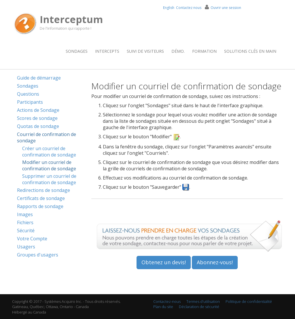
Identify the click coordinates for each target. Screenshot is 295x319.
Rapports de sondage (40, 206)
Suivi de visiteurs (145, 51)
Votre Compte (32, 238)
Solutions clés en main (250, 51)
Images (25, 214)
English (168, 7)
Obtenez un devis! (163, 262)
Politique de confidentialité (249, 301)
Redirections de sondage (43, 190)
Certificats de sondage (41, 198)
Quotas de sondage (38, 126)
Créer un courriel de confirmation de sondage (49, 151)
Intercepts (107, 51)
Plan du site (163, 306)
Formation (204, 51)
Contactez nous (188, 7)
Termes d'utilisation (203, 301)
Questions (28, 94)
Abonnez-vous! (215, 262)
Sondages (77, 51)
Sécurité (26, 230)
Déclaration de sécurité (199, 306)
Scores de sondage (37, 118)
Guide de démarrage (39, 78)
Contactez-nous (167, 301)
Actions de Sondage (38, 110)
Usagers (26, 247)
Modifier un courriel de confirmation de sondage (49, 165)
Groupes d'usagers (37, 255)
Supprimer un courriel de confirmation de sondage (49, 179)
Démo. (178, 51)
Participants (30, 102)
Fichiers (25, 222)
